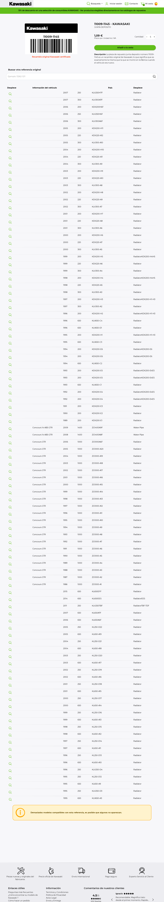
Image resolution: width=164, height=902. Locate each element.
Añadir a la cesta (125, 47)
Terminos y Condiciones (57, 892)
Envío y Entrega (53, 901)
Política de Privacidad (56, 895)
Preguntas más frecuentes (20, 892)
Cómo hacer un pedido (19, 901)
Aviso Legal (51, 898)
